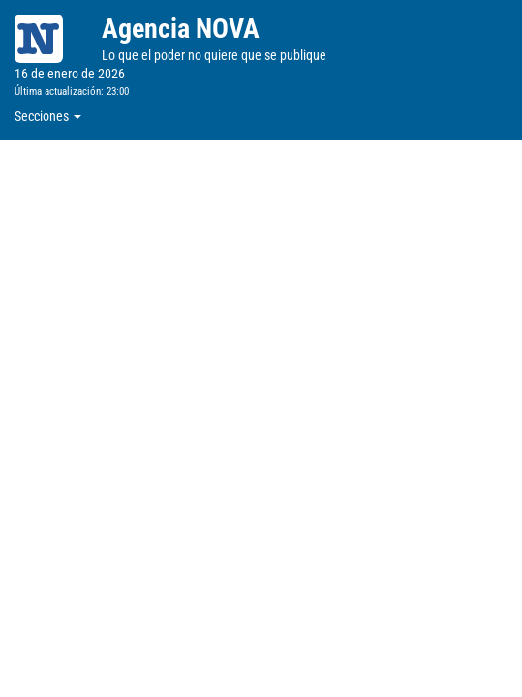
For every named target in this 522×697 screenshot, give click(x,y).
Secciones (48, 116)
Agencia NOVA (181, 29)
